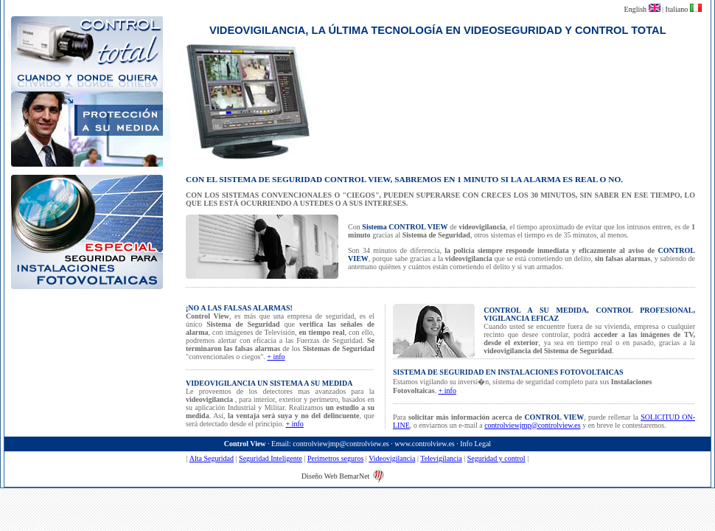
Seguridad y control (496, 458)
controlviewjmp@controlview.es (532, 425)
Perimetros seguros (335, 458)
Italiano (678, 9)
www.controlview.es (424, 444)
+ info (276, 357)
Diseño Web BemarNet (335, 476)
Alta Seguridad (211, 458)
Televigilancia (441, 458)
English (636, 9)
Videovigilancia (392, 458)
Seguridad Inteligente (270, 458)
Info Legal (475, 444)
